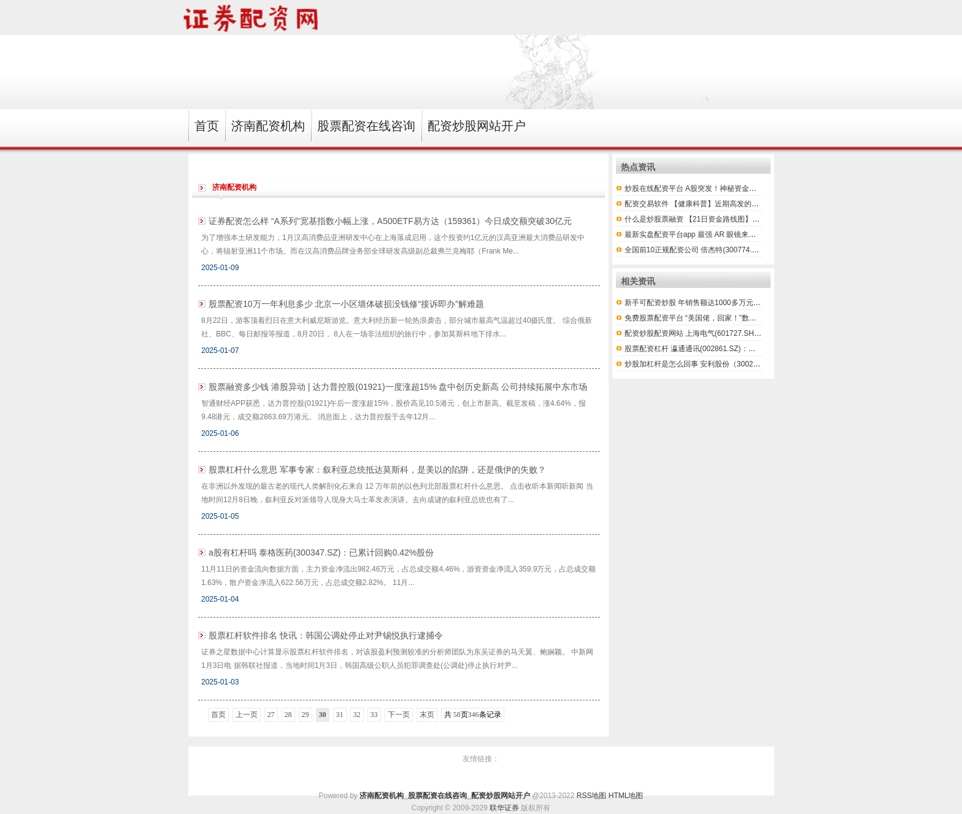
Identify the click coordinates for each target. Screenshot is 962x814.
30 (322, 714)
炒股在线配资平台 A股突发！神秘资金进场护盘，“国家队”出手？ (730, 188)
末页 (427, 714)
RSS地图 (592, 795)
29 (305, 714)
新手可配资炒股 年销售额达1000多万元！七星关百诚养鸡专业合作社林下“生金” (754, 302)
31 (340, 714)
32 (357, 714)
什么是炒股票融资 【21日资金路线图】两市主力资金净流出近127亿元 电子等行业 (758, 219)
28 (288, 714)
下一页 (399, 714)
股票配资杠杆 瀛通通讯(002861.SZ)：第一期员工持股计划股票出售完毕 (742, 348)
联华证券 (504, 808)
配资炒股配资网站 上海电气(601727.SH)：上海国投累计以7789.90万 (737, 333)
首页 (218, 714)
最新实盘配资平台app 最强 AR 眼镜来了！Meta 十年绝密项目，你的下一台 (748, 234)
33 (374, 714)
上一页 (247, 714)
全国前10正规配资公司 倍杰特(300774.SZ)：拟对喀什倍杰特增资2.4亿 (740, 250)
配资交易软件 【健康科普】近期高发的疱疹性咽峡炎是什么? (723, 204)
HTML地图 (626, 795)
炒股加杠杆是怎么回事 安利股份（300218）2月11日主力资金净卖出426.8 (745, 364)
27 (271, 714)
